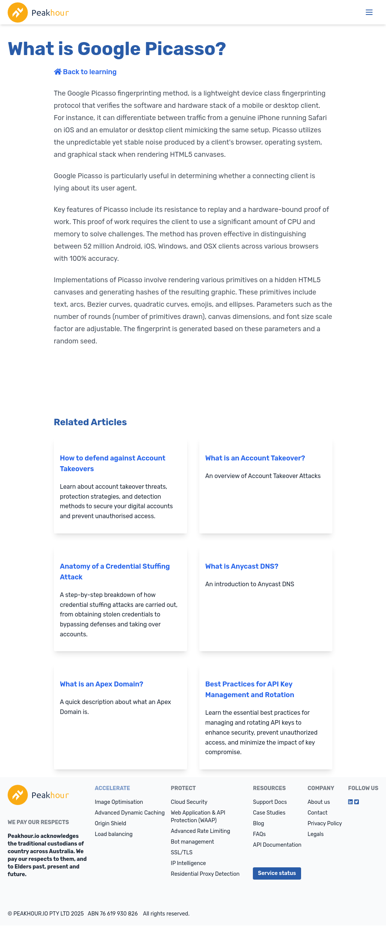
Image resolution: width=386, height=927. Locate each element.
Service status (277, 875)
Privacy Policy (325, 825)
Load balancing (114, 836)
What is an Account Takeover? (255, 458)
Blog (258, 825)
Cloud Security (189, 803)
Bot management (192, 843)
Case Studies (269, 814)
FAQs (259, 836)
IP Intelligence (188, 865)
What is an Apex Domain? (101, 685)
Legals (316, 836)
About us (319, 803)
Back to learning (85, 72)
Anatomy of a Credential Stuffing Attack (115, 572)
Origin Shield (110, 825)
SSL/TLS (182, 854)
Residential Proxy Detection (205, 875)
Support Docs (270, 803)
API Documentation (277, 846)
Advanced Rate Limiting (200, 832)
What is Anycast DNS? (242, 567)
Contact (317, 814)
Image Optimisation (119, 803)
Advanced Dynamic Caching (130, 814)
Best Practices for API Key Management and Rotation (250, 690)
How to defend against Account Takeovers (113, 463)
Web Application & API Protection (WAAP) (198, 818)
